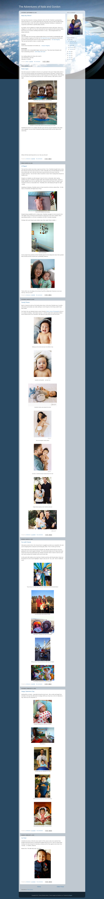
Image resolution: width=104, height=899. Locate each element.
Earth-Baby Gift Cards (40, 51)
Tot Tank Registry (56, 39)
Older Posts (60, 886)
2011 (70, 57)
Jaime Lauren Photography (52, 311)
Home (39, 886)
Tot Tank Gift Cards (45, 38)
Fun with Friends (26, 542)
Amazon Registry (46, 45)
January (72, 49)
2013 (70, 53)
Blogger (70, 895)
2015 (70, 39)
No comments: (37, 61)
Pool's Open (24, 69)
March (71, 45)
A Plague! (24, 166)
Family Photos (25, 302)
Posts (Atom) (30, 889)
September (72, 41)
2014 (70, 51)
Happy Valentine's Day (27, 691)
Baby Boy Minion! (26, 15)
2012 (70, 55)
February (72, 47)
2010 (70, 59)
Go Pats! (23, 838)
